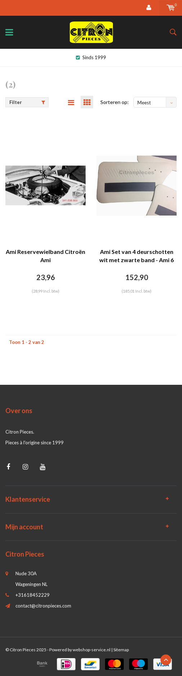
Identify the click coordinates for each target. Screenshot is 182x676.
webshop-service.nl (91, 649)
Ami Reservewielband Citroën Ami (45, 255)
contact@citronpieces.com (43, 606)
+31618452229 (32, 595)
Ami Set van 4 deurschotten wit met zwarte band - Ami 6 (136, 255)
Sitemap (121, 649)
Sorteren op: (114, 102)
